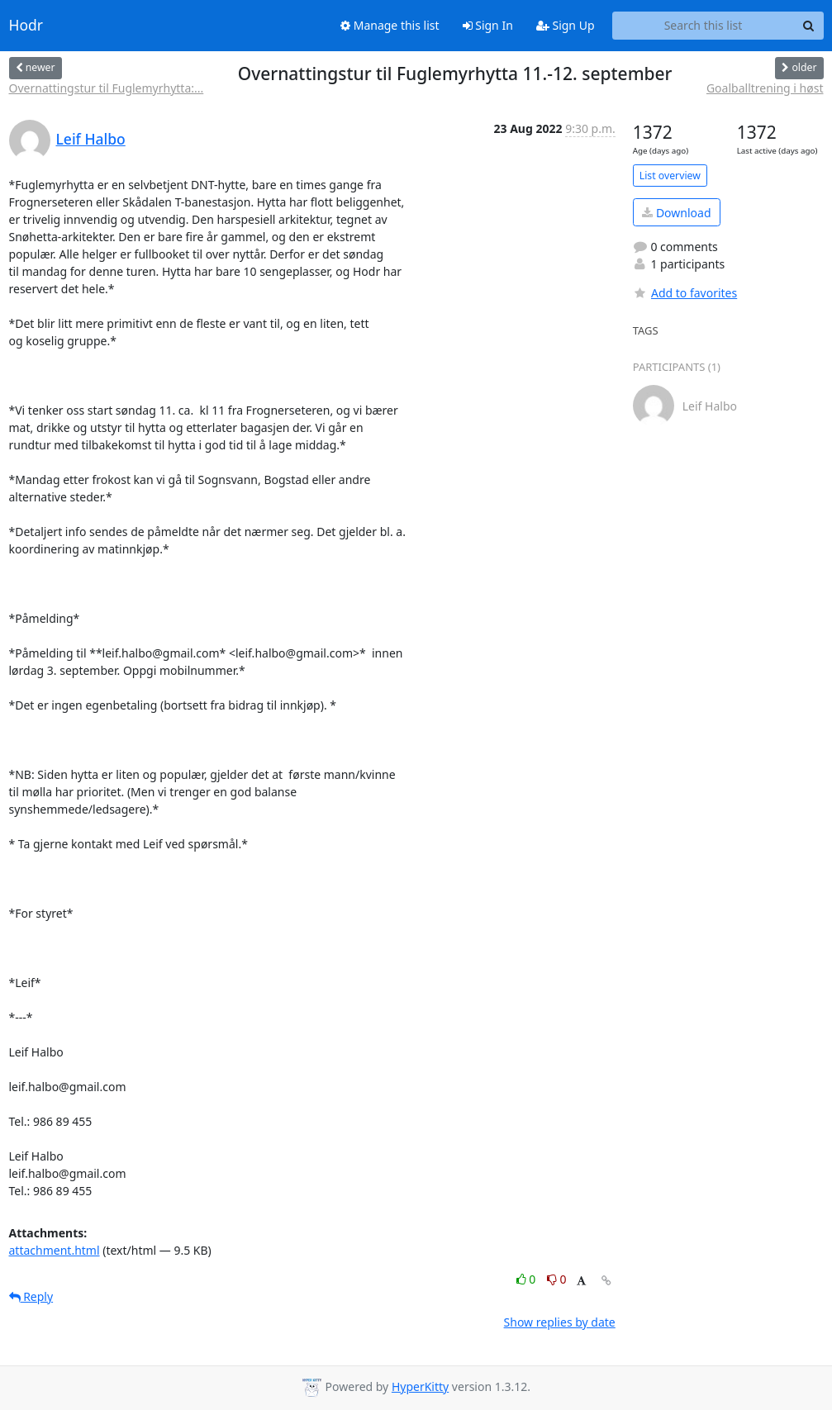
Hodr (26, 26)
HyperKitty (420, 1386)
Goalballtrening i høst (765, 88)
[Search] (809, 26)
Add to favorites (685, 293)
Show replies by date (560, 1322)
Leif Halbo (91, 139)
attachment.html (54, 1250)
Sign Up (565, 25)
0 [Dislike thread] (557, 1279)
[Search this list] (703, 26)
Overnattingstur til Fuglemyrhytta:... (106, 88)
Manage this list (390, 25)
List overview (670, 176)
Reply (31, 1296)
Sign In (488, 25)
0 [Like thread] (527, 1279)
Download (676, 213)
